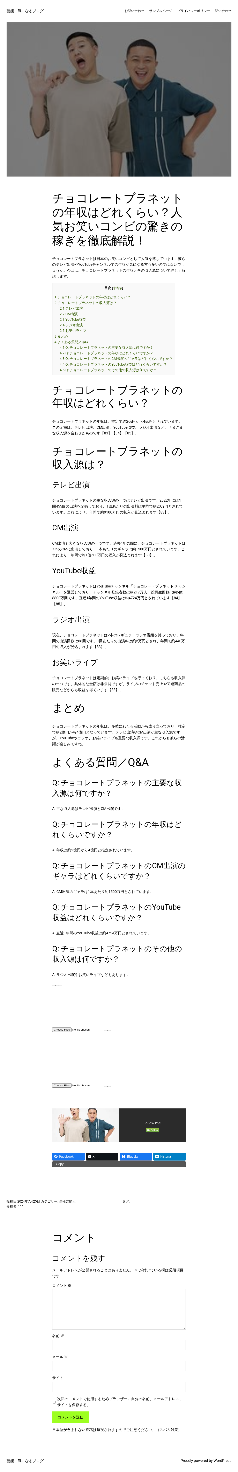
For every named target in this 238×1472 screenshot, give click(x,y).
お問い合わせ (134, 11)
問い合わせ (223, 11)
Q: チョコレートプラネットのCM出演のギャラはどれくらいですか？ (116, 359)
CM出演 (69, 314)
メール (60, 1357)
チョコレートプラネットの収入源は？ (85, 303)
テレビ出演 (71, 308)
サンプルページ (160, 11)
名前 (58, 1336)
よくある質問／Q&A (71, 342)
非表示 (117, 288)
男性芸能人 (67, 1201)
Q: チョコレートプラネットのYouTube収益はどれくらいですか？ (113, 364)
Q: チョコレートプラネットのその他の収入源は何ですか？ (108, 370)
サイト (57, 1378)
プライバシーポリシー (193, 11)
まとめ (61, 336)
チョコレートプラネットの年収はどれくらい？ (92, 297)
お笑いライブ (73, 331)
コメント (62, 1285)
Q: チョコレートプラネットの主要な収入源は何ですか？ (107, 347)
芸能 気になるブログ (25, 11)
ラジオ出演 (71, 325)
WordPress (222, 1460)
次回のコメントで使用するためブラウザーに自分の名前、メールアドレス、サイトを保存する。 (120, 1402)
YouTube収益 (73, 319)
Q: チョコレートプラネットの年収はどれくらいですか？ (107, 353)
